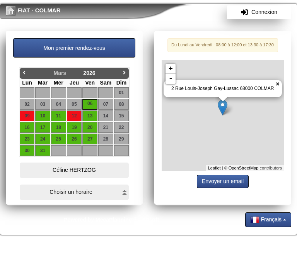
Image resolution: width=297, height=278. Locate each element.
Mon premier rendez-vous (74, 48)
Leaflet (214, 168)
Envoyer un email (223, 181)
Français (268, 219)
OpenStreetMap (244, 168)
